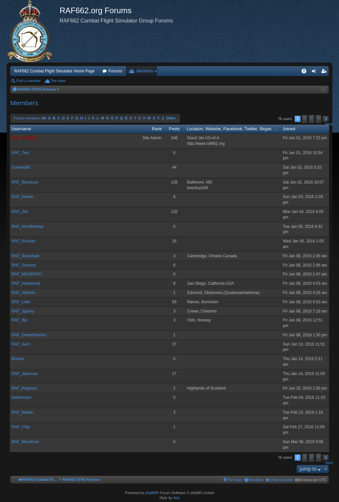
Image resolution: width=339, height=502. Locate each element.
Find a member (28, 81)
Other (170, 118)
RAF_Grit (20, 211)
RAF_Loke (21, 302)
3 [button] (312, 117)
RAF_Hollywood (26, 283)
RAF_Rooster (24, 241)
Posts (174, 128)
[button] (325, 119)
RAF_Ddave (22, 196)
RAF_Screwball (25, 256)
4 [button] (318, 117)
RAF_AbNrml (23, 292)
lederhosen (21, 397)
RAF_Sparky (23, 311)
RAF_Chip (21, 427)
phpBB (150, 493)
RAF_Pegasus (24, 388)
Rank (157, 128)
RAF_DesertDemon (29, 335)
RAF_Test (20, 152)
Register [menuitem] (325, 72)
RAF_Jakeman (25, 373)
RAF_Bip (19, 320)
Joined (288, 128)
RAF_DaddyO (24, 138)
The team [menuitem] (58, 81)
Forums (115, 71)
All (43, 118)
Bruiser (18, 358)
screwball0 (21, 167)
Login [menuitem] (315, 72)
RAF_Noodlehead (27, 226)
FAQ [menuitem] (306, 72)
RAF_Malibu (22, 412)
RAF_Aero (21, 344)
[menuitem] (279, 480)
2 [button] (305, 117)
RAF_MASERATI (27, 274)
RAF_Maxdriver (25, 441)
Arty (176, 498)
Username (21, 128)
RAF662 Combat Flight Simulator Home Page (54, 71)
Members (144, 71)
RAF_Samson (24, 265)
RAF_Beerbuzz (25, 182)
